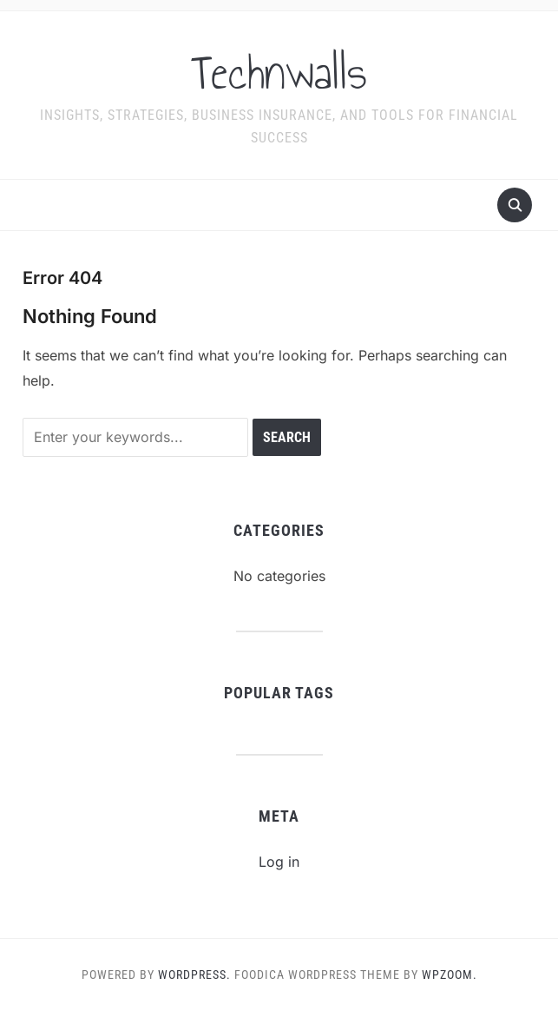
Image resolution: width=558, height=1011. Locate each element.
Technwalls (279, 73)
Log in (279, 861)
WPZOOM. (449, 974)
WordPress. (194, 974)
